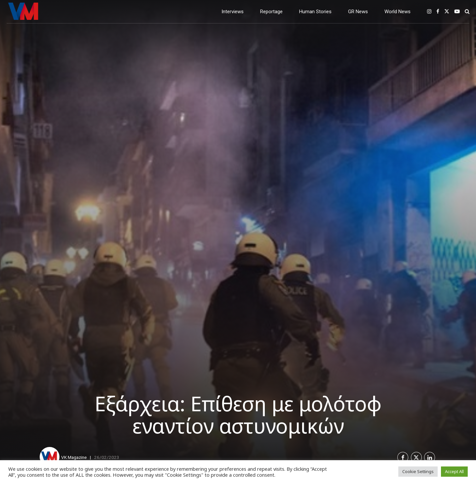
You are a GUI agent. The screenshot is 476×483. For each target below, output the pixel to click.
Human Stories (315, 12)
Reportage (271, 12)
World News (397, 12)
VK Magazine (74, 457)
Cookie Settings (418, 471)
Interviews (232, 12)
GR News (358, 12)
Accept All (454, 471)
